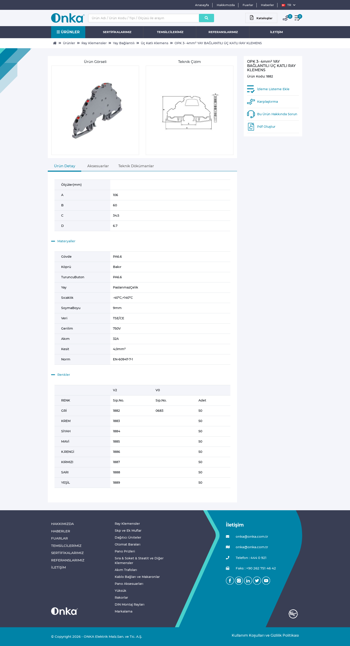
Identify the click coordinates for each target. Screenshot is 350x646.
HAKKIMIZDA (62, 524)
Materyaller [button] (63, 241)
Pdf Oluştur (266, 127)
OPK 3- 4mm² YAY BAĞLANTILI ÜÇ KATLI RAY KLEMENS (218, 43)
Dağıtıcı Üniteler (128, 537)
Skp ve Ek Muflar (128, 531)
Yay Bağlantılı (124, 43)
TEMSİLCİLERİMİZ (170, 32)
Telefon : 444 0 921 (246, 557)
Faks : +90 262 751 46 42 (251, 568)
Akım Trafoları (126, 570)
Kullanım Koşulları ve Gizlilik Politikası (263, 635)
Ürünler (69, 43)
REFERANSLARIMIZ (223, 32)
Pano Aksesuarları (129, 584)
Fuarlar (248, 5)
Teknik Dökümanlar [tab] (136, 166)
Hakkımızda (226, 5)
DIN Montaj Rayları (129, 604)
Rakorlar (121, 598)
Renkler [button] (60, 375)
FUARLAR (59, 538)
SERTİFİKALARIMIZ (117, 32)
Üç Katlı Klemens (154, 43)
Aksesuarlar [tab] (98, 166)
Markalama (123, 611)
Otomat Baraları (127, 544)
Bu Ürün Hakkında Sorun (277, 114)
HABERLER (60, 531)
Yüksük (120, 591)
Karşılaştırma (267, 102)
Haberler (267, 5)
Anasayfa (202, 5)
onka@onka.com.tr (247, 536)
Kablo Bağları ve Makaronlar (137, 577)
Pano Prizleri (125, 551)
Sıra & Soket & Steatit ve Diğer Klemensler (139, 560)
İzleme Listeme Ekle (273, 89)
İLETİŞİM (276, 32)
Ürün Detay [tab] (64, 166)
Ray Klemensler (94, 43)
